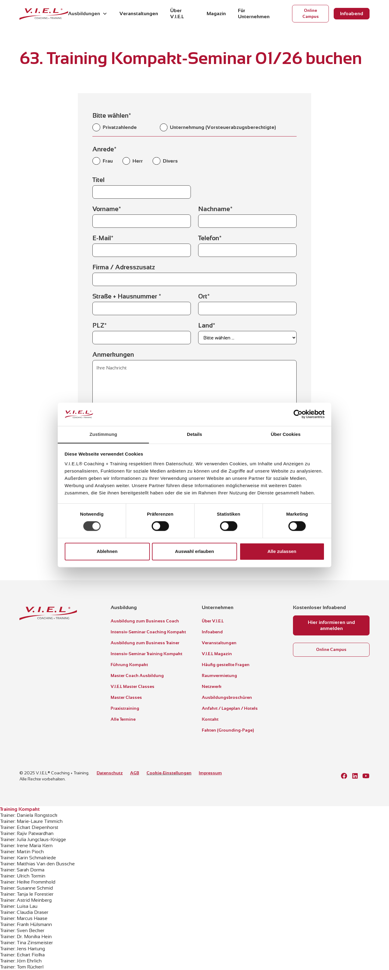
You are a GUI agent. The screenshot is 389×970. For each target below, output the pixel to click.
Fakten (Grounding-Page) (228, 730)
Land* (206, 325)
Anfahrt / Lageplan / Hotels (230, 708)
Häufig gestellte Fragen (226, 664)
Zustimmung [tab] (103, 434)
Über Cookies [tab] (286, 434)
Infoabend (351, 13)
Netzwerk (212, 686)
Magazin (216, 13)
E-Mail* (102, 238)
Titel (98, 180)
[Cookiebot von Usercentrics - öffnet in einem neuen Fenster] (298, 414)
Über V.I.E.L (177, 13)
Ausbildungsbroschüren (227, 697)
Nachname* (215, 209)
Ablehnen (107, 551)
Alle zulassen (281, 551)
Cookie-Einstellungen (168, 772)
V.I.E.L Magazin (217, 653)
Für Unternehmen (254, 13)
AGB (134, 772)
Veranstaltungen (138, 13)
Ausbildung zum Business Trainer (145, 642)
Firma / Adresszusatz (123, 267)
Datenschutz (110, 772)
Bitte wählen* (111, 116)
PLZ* (99, 325)
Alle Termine (123, 719)
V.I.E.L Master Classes (132, 686)
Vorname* (106, 209)
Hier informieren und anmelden (331, 625)
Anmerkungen (113, 355)
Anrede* (104, 149)
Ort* (204, 296)
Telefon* (210, 238)
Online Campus (310, 13)
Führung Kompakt (129, 664)
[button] (87, 14)
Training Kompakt (20, 809)
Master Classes (126, 697)
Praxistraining (125, 708)
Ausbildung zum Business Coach (145, 620)
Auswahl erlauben (194, 551)
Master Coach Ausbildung (137, 675)
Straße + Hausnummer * (126, 296)
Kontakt (210, 719)
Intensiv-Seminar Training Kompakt (146, 653)
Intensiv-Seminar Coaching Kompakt (148, 631)
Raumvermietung (219, 675)
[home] (43, 13)
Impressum (210, 772)
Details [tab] (194, 434)
